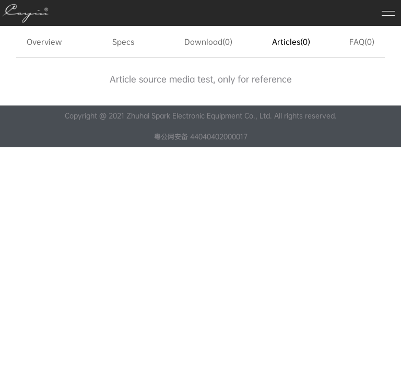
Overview (44, 41)
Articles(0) (291, 41)
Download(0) (208, 41)
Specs (123, 41)
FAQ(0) (361, 41)
